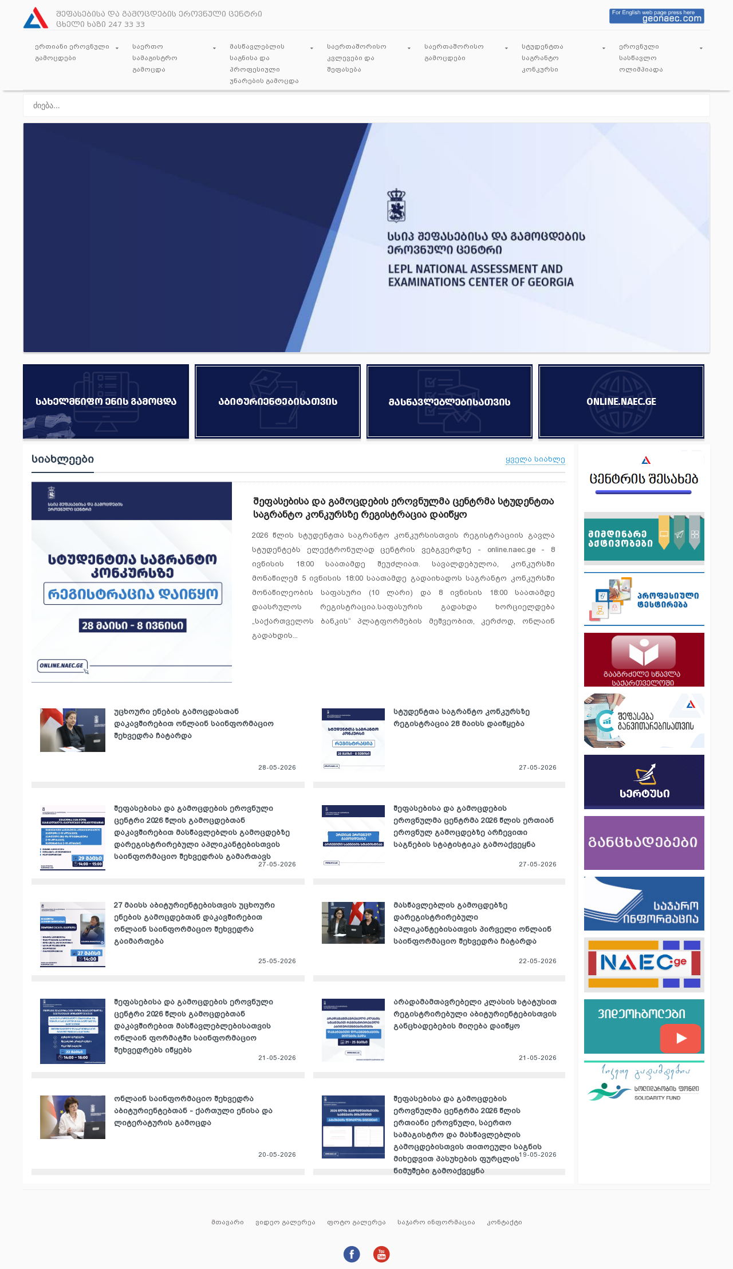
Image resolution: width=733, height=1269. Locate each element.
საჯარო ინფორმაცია (436, 1222)
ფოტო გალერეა (356, 1222)
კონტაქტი (504, 1222)
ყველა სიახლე (535, 459)
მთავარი (227, 1222)
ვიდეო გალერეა (285, 1222)
